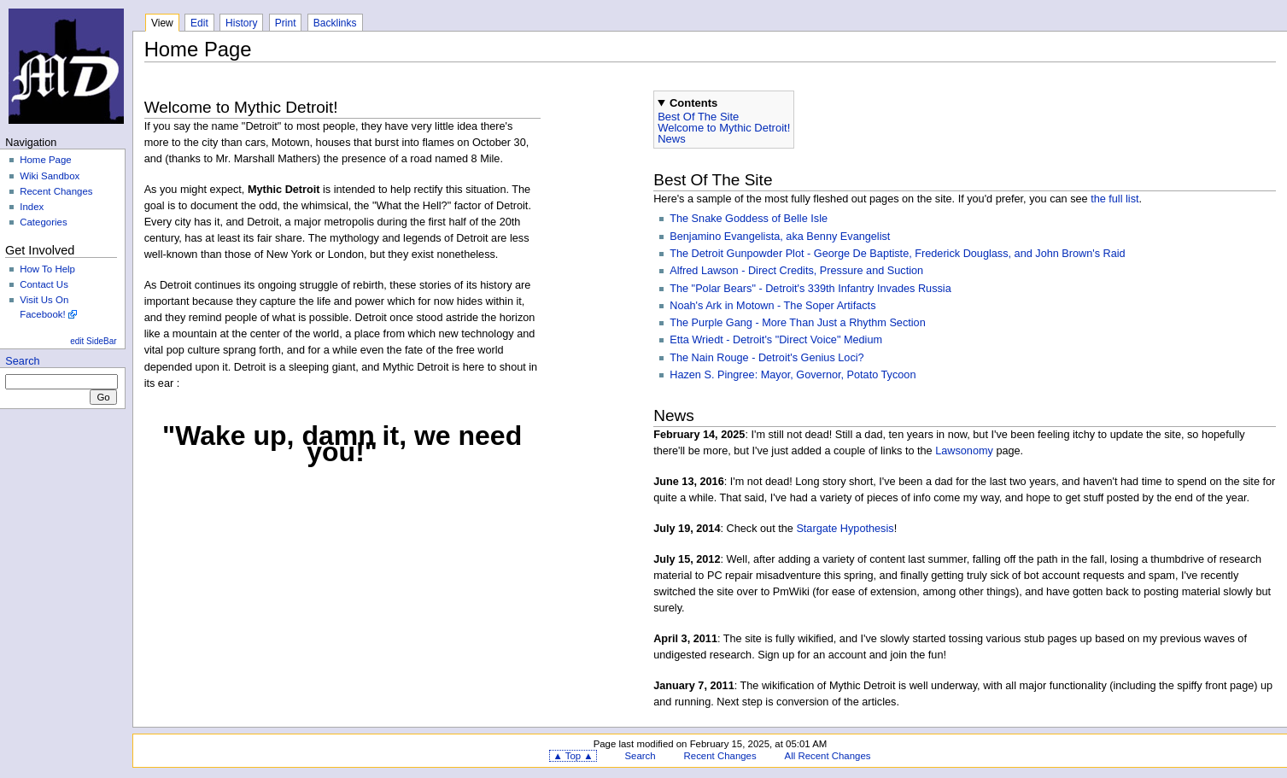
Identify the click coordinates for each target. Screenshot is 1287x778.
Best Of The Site (698, 116)
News (672, 138)
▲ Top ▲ (573, 756)
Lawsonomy (964, 451)
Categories (43, 222)
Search (22, 361)
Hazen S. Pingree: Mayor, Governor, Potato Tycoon (793, 375)
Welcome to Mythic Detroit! (724, 127)
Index (32, 207)
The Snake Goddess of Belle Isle (749, 219)
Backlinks (335, 23)
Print (285, 23)
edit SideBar (93, 341)
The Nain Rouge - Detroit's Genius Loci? (766, 358)
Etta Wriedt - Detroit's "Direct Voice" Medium (776, 340)
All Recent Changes (828, 756)
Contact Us (44, 284)
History (241, 23)
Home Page (45, 160)
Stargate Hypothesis (844, 529)
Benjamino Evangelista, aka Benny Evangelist (780, 237)
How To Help (47, 269)
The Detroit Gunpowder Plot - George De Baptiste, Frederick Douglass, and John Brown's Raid (897, 254)
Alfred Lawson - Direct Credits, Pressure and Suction (796, 271)
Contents (693, 103)
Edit (199, 23)
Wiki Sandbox (49, 176)
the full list (1114, 199)
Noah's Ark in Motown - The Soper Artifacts (772, 306)
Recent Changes (56, 191)
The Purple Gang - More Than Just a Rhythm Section (797, 323)
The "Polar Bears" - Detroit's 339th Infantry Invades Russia (810, 289)
